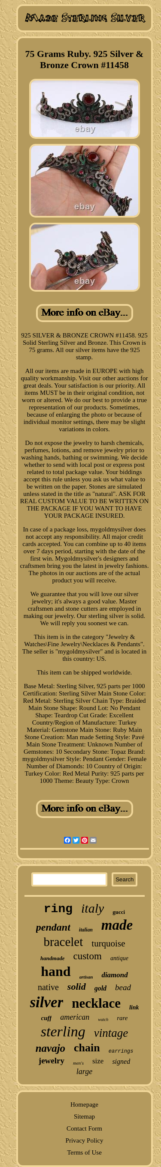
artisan (86, 976)
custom (87, 956)
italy (92, 908)
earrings (121, 1051)
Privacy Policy (84, 1140)
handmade (52, 958)
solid (76, 986)
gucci (118, 912)
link (134, 1007)
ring (58, 909)
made (117, 925)
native (48, 987)
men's (78, 1063)
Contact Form (84, 1128)
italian (86, 930)
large (84, 1071)
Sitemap (84, 1116)
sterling (63, 1031)
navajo (50, 1048)
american (74, 1017)
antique (119, 958)
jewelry (51, 1060)
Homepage (84, 1104)
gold (100, 988)
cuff (46, 1018)
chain (87, 1048)
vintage (111, 1033)
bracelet (63, 942)
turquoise (108, 943)
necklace (96, 1003)
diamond (114, 975)
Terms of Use (84, 1152)
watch (103, 1019)
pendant (53, 927)
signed (121, 1061)
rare (122, 1018)
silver (47, 1002)
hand (55, 971)
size (97, 1061)
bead (123, 987)
